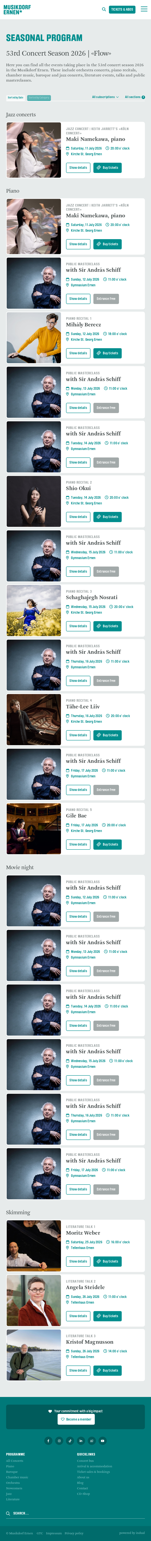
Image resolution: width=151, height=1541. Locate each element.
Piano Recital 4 (79, 703)
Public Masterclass (83, 267)
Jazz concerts (21, 117)
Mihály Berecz (83, 327)
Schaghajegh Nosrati (92, 600)
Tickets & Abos (122, 10)
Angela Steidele (85, 1290)
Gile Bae (76, 818)
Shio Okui (78, 491)
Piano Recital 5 (79, 812)
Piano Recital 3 (79, 594)
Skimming (18, 1215)
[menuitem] (40, 1533)
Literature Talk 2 (81, 1284)
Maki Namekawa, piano (95, 142)
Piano (12, 193)
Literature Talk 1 (80, 1229)
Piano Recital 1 (79, 321)
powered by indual (132, 1533)
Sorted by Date (16, 97)
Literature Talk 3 (81, 1339)
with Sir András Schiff (93, 272)
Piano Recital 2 (79, 485)
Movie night (20, 870)
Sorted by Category (43, 97)
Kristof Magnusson (89, 1344)
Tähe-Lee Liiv (83, 709)
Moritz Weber (83, 1235)
